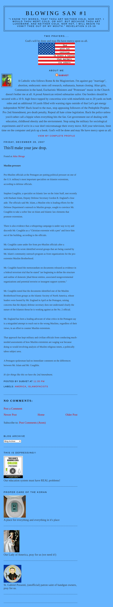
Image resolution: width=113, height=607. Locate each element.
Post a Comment (13, 408)
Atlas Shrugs (19, 156)
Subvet (64, 75)
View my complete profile (56, 136)
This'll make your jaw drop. (25, 148)
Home (41, 414)
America (20, 386)
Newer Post (10, 414)
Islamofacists (38, 386)
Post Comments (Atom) (32, 422)
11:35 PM (39, 381)
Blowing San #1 (56, 13)
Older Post (71, 414)
